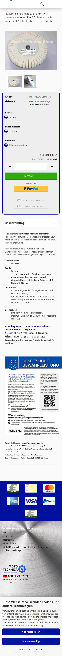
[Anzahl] (31, 166)
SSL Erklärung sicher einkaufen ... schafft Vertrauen (26, 547)
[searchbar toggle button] (42, 4)
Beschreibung (14, 223)
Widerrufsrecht (9, 543)
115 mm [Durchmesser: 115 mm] (11, 131)
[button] (10, 166)
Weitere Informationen (31, 649)
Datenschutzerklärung (32, 625)
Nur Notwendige (31, 641)
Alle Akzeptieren (31, 631)
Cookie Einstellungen (12, 550)
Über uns (13, 582)
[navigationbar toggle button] (58, 4)
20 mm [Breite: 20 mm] (10, 117)
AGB (4, 532)
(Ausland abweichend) (39, 104)
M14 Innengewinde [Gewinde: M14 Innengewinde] (16, 145)
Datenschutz (8, 539)
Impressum (7, 536)
